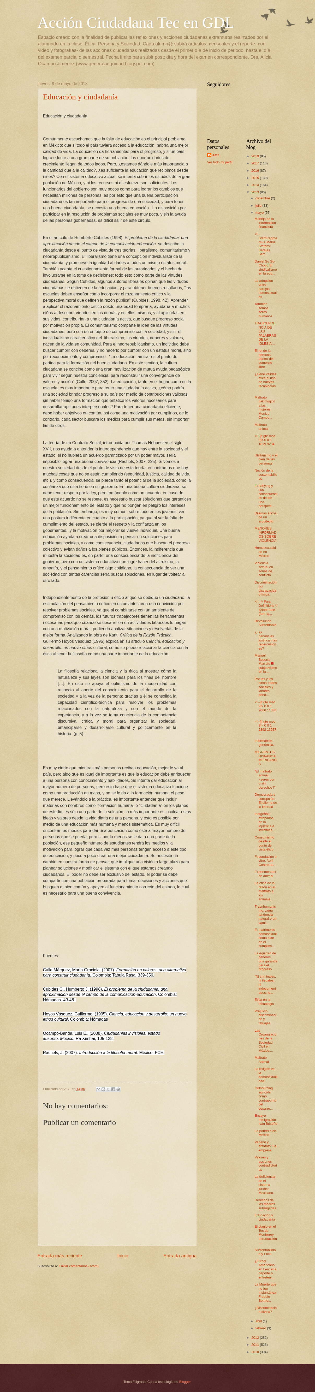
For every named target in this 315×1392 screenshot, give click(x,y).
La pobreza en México (265, 1133)
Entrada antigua (180, 1255)
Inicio (122, 1255)
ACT (215, 155)
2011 (255, 1345)
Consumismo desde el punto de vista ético (264, 843)
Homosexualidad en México (265, 552)
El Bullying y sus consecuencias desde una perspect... (266, 496)
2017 (255, 163)
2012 (255, 1338)
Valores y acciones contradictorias (266, 1163)
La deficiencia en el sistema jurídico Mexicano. (265, 1185)
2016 (255, 170)
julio (258, 205)
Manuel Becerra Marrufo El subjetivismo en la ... (266, 663)
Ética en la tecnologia (264, 1002)
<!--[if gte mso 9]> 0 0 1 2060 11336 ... (265, 708)
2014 (255, 185)
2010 (255, 1352)
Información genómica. (264, 743)
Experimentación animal (265, 874)
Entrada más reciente (60, 1255)
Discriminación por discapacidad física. (266, 588)
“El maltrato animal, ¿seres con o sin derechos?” (265, 779)
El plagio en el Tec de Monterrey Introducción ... (266, 1234)
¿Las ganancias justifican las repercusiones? (266, 640)
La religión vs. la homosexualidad (266, 1075)
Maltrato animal (262, 427)
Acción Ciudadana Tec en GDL (136, 22)
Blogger (185, 1382)
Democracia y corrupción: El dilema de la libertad (266, 800)
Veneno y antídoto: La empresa (265, 1146)
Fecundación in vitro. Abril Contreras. (266, 861)
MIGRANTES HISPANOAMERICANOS (266, 758)
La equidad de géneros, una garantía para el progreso (266, 961)
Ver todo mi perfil (220, 162)
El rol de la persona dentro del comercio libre (264, 359)
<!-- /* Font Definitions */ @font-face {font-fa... (266, 608)
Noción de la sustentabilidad (266, 474)
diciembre (263, 198)
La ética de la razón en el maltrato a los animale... (265, 891)
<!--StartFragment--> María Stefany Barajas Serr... (266, 244)
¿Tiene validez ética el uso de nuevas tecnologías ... (265, 382)
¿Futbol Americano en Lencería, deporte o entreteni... (266, 1269)
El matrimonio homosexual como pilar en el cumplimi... (266, 938)
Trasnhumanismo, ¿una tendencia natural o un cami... (265, 915)
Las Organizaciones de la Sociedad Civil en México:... (266, 1040)
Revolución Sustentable (265, 623)
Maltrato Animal (262, 1059)
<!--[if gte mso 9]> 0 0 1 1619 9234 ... (265, 442)
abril (259, 1321)
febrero (261, 1328)
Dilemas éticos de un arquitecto (266, 517)
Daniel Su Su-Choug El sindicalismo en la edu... (266, 267)
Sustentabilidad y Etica (265, 1252)
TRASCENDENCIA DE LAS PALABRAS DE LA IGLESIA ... (265, 333)
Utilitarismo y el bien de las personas (266, 459)
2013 (255, 192)
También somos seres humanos (263, 310)
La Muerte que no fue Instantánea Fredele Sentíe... (265, 1292)
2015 (255, 178)
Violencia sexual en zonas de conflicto (264, 569)
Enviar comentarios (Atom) (78, 1266)
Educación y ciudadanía (80, 96)
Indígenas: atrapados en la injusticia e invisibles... (265, 822)
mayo (260, 213)
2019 (255, 156)
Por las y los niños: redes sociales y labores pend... (266, 687)
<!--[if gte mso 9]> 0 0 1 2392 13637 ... (265, 727)
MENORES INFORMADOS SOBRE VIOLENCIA (266, 534)
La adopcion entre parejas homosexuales (266, 289)
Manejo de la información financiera (265, 223)
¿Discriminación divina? (266, 1310)
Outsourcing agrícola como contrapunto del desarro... (265, 1098)
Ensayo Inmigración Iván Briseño (266, 1120)
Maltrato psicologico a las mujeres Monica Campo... (265, 407)
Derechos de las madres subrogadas (265, 1204)
